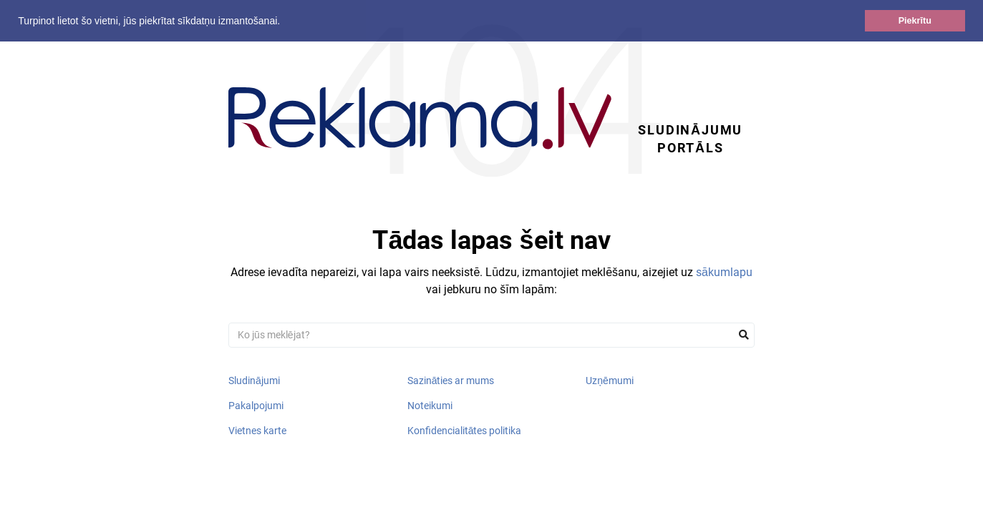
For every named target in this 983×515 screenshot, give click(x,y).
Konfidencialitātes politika (464, 430)
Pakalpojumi (256, 405)
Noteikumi (429, 405)
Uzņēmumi (610, 380)
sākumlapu (724, 272)
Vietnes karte (257, 430)
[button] (285, 22)
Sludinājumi (254, 380)
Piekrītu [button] (915, 21)
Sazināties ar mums (451, 380)
